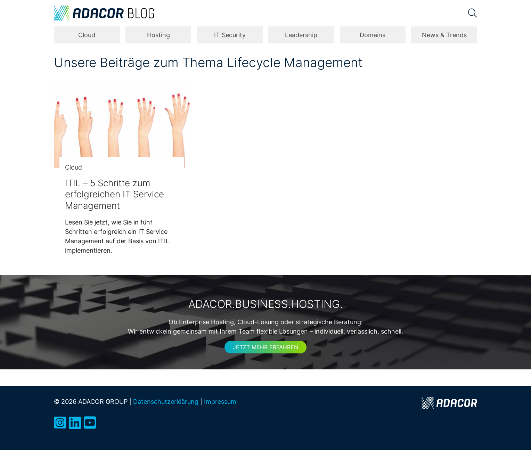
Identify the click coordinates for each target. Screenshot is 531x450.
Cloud (86, 35)
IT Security (230, 35)
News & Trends (444, 35)
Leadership (301, 35)
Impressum (220, 401)
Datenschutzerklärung (165, 401)
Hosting (158, 35)
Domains (372, 35)
